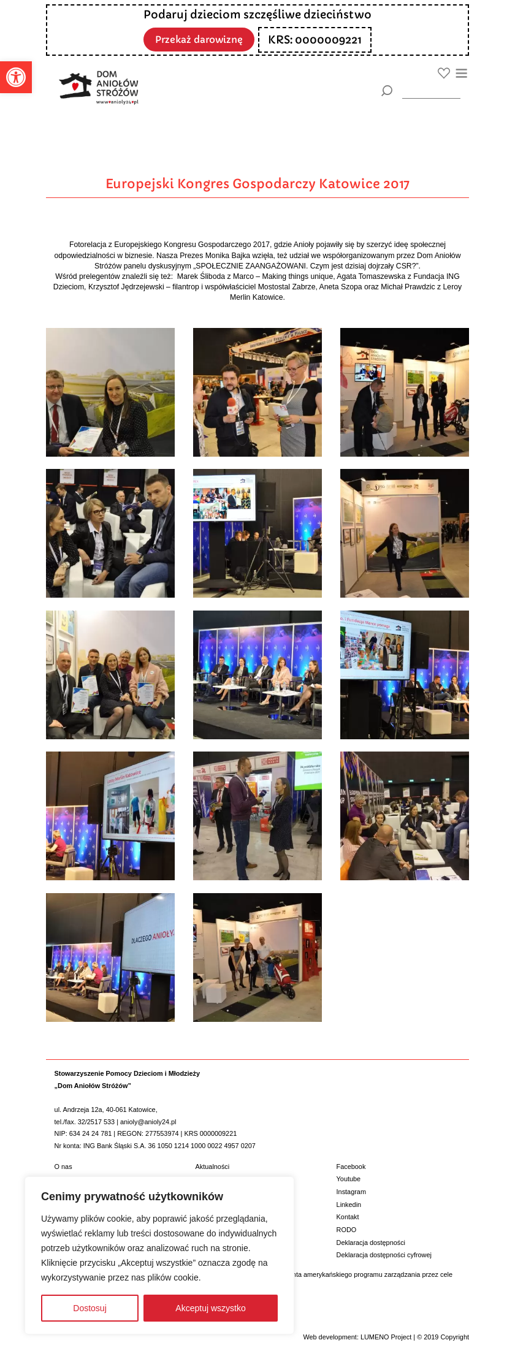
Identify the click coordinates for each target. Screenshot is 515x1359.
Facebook (351, 1166)
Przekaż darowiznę (199, 38)
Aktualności (213, 1166)
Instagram (351, 1191)
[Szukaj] (386, 90)
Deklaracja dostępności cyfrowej (384, 1254)
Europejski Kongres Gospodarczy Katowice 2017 (257, 184)
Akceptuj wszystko (210, 1308)
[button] (16, 77)
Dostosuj (89, 1308)
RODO (347, 1229)
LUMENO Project (385, 1337)
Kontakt (348, 1216)
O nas (63, 1166)
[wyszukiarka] (431, 90)
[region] (159, 1255)
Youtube (349, 1178)
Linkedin (349, 1204)
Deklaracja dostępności (371, 1242)
